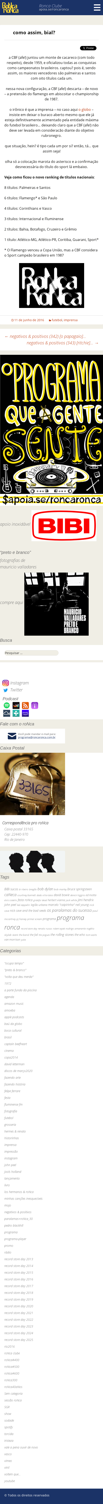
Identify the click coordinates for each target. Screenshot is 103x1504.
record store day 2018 (18, 1293)
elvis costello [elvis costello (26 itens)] (10, 900)
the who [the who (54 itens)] (80, 935)
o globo (84, 109)
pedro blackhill (13, 1225)
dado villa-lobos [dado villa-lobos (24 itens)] (45, 895)
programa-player (15, 1239)
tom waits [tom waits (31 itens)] (91, 934)
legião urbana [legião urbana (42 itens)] (39, 905)
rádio (7, 1252)
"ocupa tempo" (14, 963)
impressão (11, 1151)
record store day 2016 (18, 1279)
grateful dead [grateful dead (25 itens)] (40, 900)
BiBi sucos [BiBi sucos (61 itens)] (11, 889)
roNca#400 (11, 1360)
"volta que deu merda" (18, 977)
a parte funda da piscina (20, 990)
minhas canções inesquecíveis (23, 1198)
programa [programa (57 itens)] (49, 919)
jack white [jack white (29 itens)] (71, 900)
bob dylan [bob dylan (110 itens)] (45, 888)
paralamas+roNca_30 (18, 1219)
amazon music (14, 1004)
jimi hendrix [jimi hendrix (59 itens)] (86, 900)
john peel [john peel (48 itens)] (10, 905)
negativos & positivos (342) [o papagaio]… (45, 336)
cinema (9, 1051)
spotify (8, 1427)
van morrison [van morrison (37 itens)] (12, 939)
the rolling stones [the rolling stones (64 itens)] (62, 934)
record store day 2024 (18, 1333)
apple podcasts (14, 1017)
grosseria (10, 1125)
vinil (6, 1467)
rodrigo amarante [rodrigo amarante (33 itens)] (76, 928)
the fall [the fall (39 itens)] (34, 935)
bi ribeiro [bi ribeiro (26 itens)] (23, 889)
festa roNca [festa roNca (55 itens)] (25, 900)
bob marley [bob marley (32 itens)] (60, 889)
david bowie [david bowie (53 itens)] (61, 895)
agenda (9, 997)
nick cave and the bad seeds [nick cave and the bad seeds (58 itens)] (28, 910)
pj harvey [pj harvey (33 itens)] (21, 919)
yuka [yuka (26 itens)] (23, 939)
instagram (11, 1158)
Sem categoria (13, 1393)
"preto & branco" (15, 970)
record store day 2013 (18, 1259)
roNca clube (12, 1353)
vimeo (8, 1461)
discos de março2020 (18, 1071)
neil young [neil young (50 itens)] (82, 905)
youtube (9, 1481)
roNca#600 (11, 1373)
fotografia (10, 1111)
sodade (9, 1420)
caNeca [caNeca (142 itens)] (10, 894)
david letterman (14, 1064)
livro (7, 1185)
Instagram (15, 683)
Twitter (12, 690)
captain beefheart (15, 1044)
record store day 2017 (18, 1286)
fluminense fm (13, 1104)
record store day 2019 (18, 1299)
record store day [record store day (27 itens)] (29, 928)
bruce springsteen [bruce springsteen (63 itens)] (79, 889)
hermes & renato (15, 1131)
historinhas (11, 1138)
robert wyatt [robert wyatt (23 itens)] (59, 928)
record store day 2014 (18, 1266)
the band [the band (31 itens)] (24, 934)
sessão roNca (13, 1400)
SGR (7, 1407)
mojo (7, 1205)
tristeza (8, 1441)
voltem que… (12, 1474)
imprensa (71, 320)
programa (11, 1232)
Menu (97, 7)
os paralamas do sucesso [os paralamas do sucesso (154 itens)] (69, 910)
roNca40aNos (13, 1387)
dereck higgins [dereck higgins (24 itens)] (77, 895)
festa (7, 1098)
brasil (7, 1037)
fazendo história (14, 1084)
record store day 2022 (18, 1319)
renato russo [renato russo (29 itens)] (45, 928)
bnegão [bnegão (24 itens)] (33, 889)
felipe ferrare (12, 1091)
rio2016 (9, 1346)
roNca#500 (11, 1367)
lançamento (12, 1178)
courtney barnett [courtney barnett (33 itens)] (26, 895)
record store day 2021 (18, 1313)
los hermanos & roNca (19, 1192)
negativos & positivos (17, 1212)
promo (8, 1246)
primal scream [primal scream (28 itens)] (34, 919)
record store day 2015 (18, 1272)
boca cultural (12, 1030)
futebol (57, 320)
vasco (8, 1454)
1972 (7, 983)
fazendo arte (12, 1077)
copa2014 (11, 1057)
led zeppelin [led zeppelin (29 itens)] (23, 905)
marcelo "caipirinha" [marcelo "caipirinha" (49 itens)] (61, 905)
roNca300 (10, 1380)
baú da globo (13, 1024)
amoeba (9, 1010)
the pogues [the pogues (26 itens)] (44, 934)
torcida (8, 1434)
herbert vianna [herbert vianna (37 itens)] (56, 900)
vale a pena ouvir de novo (21, 1447)
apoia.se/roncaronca (54, 9)
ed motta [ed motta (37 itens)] (91, 895)
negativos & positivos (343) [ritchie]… (63, 343)
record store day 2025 (18, 1340)
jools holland (12, 1172)
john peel (10, 1165)
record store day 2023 (18, 1326)
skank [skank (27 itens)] (15, 934)
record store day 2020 (18, 1306)
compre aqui (11, 602)
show (7, 1414)
